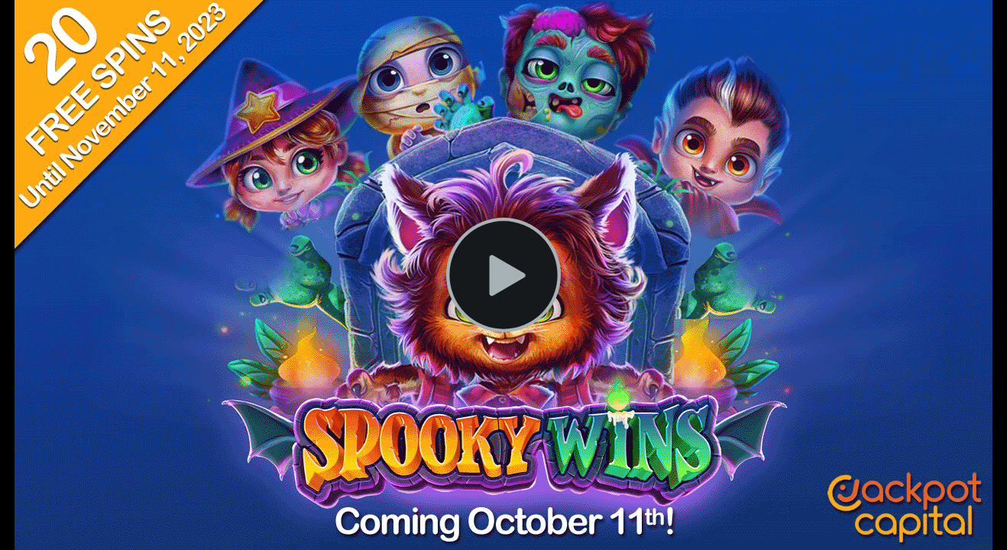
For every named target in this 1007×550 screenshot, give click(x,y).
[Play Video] (503, 275)
